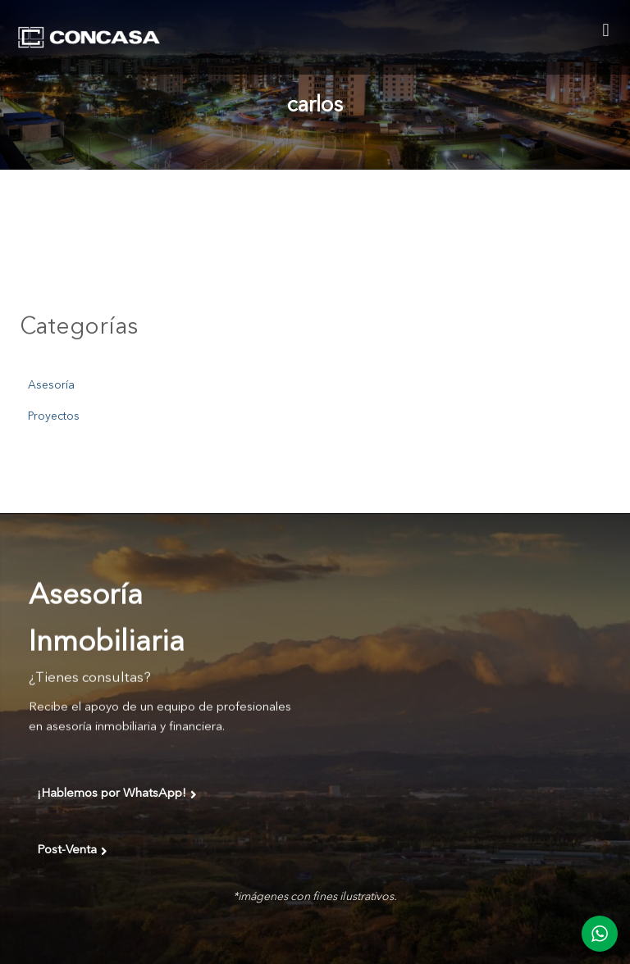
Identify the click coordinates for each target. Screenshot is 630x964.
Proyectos (54, 416)
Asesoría (51, 385)
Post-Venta (72, 850)
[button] (606, 29)
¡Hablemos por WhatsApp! (117, 794)
